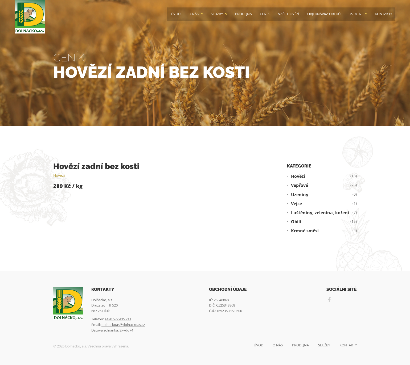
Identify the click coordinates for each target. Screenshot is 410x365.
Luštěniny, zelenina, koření (320, 212)
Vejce (296, 203)
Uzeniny (299, 194)
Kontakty (383, 14)
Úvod (176, 14)
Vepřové (299, 185)
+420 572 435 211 (118, 319)
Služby (217, 14)
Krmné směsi (305, 230)
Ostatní (355, 14)
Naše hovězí (288, 14)
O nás (193, 14)
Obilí (296, 221)
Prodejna (243, 14)
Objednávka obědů (324, 14)
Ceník (265, 14)
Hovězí (59, 175)
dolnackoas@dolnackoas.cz (123, 324)
